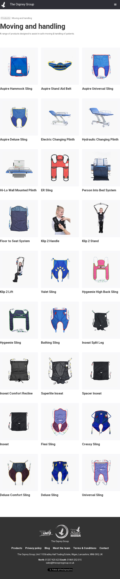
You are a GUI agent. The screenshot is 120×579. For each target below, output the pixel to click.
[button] (115, 4)
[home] (17, 4)
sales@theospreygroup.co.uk (60, 563)
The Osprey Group (60, 541)
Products (5, 18)
